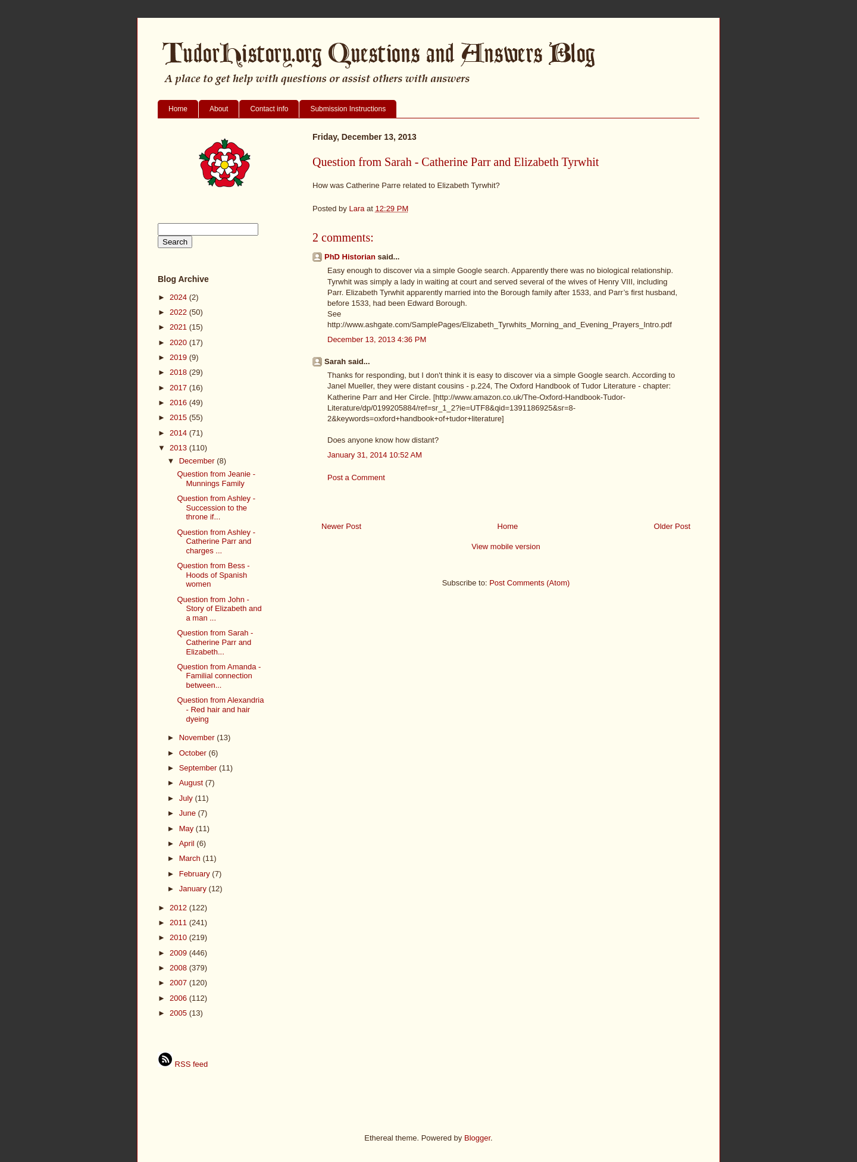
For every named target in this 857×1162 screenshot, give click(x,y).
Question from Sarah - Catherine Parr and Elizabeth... (215, 642)
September (199, 767)
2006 (179, 998)
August (192, 782)
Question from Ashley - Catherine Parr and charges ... (216, 541)
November (198, 737)
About (218, 109)
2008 (179, 967)
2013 (179, 447)
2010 (179, 937)
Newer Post (341, 526)
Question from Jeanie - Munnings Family (216, 478)
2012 (179, 907)
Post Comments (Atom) (529, 582)
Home (177, 109)
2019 (179, 357)
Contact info (269, 109)
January (194, 888)
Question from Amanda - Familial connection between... (219, 676)
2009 (179, 952)
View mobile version (505, 546)
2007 (179, 982)
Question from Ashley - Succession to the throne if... (216, 507)
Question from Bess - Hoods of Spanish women (213, 574)
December (198, 460)
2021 (179, 326)
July (187, 798)
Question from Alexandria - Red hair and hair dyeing (220, 709)
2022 (179, 312)
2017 (179, 387)
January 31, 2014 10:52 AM (374, 454)
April (188, 843)
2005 (179, 1012)
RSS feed (183, 1064)
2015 (179, 417)
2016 (179, 402)
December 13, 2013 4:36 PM (376, 339)
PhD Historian (350, 256)
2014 (179, 432)
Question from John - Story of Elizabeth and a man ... (219, 608)
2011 (179, 922)
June (188, 813)
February (195, 873)
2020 (179, 342)
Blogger (477, 1137)
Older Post (672, 526)
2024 (179, 297)
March (191, 858)
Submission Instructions (348, 109)
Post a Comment (356, 477)
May (187, 828)
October (194, 752)
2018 (179, 372)
